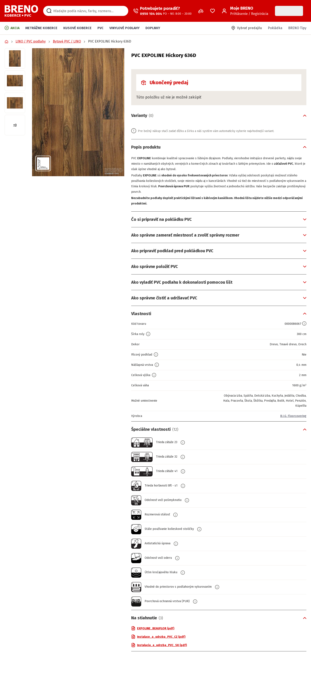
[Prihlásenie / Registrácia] (245, 11)
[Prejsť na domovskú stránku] (21, 11)
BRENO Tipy (297, 28)
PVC (100, 28)
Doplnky (152, 28)
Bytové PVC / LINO (67, 41)
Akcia (12, 28)
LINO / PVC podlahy (31, 41)
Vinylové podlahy (124, 28)
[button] (78, 112)
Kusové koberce (77, 28)
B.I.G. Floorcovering (291, 416)
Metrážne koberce (41, 28)
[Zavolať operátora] (162, 10)
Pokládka (275, 28)
